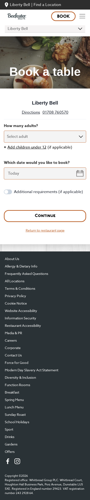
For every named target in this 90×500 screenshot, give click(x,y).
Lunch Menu (14, 407)
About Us (12, 258)
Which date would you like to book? (37, 163)
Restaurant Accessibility (23, 325)
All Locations (14, 281)
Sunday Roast (15, 414)
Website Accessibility (21, 310)
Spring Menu (14, 399)
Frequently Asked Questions (26, 273)
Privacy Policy (15, 296)
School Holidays (17, 422)
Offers (10, 451)
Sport (9, 429)
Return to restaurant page (45, 230)
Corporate (13, 347)
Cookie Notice (16, 303)
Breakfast (12, 392)
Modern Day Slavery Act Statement (31, 370)
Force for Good (16, 362)
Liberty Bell (20, 5)
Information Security (20, 318)
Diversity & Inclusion (20, 377)
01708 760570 (55, 112)
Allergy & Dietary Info (21, 266)
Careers (11, 340)
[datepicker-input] (45, 173)
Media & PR (13, 333)
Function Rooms (17, 385)
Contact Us (13, 355)
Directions (31, 112)
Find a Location (47, 5)
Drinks (9, 436)
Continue (45, 216)
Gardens (11, 444)
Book (63, 16)
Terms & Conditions (20, 288)
